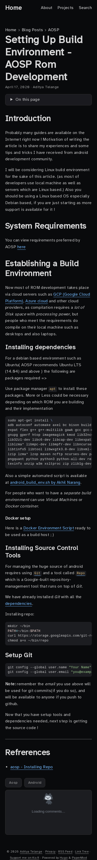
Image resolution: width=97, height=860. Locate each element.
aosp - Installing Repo (31, 767)
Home (13, 8)
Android (35, 782)
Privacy (50, 851)
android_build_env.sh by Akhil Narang (45, 482)
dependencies (18, 603)
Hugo (64, 857)
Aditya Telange (31, 851)
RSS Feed (65, 851)
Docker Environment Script (48, 528)
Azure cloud (36, 301)
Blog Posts (32, 29)
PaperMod (79, 857)
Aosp (13, 782)
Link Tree (82, 851)
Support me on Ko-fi (24, 857)
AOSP (53, 29)
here (21, 246)
